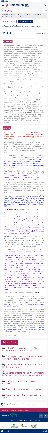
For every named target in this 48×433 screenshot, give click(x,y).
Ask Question (25, 21)
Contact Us (5, 410)
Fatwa (7, 11)
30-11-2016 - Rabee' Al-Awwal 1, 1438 (34, 30)
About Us (13, 410)
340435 (5, 30)
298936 (36, 293)
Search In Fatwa (9, 21)
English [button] (5, 1)
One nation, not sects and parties (23, 389)
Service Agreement (23, 410)
